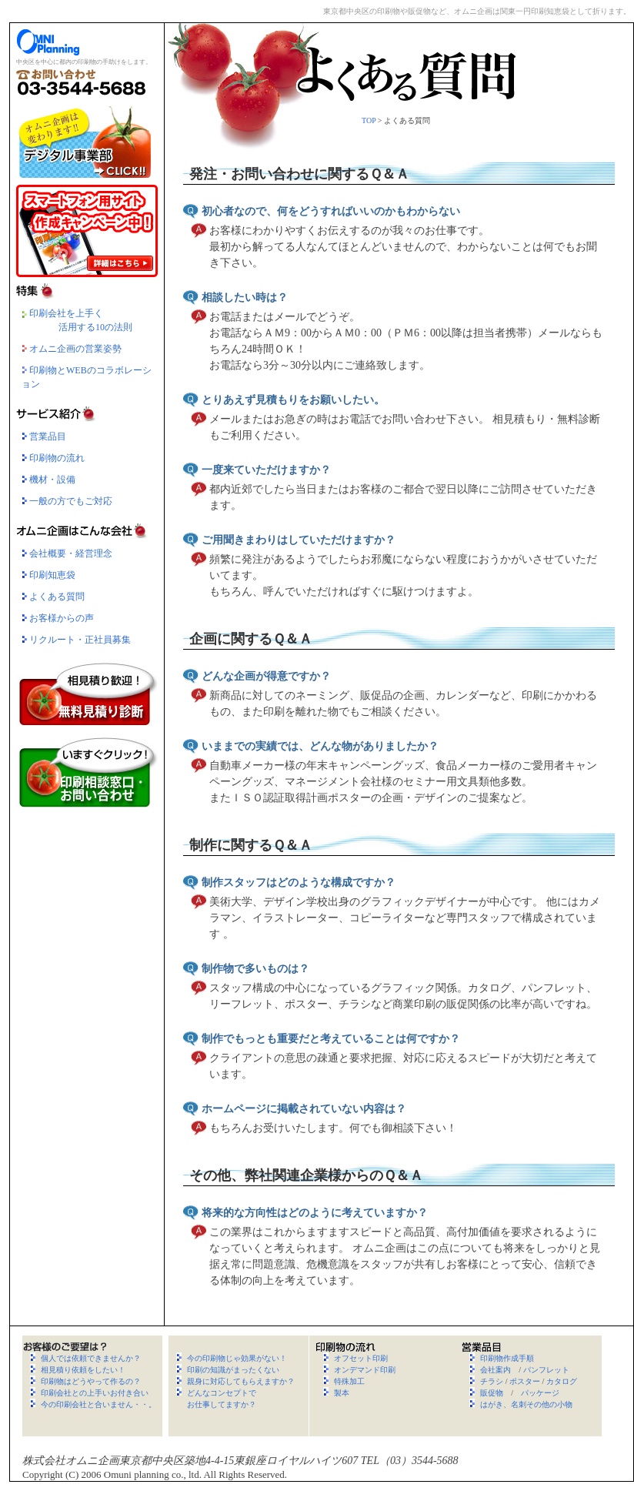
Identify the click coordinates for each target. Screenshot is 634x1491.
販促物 (491, 1393)
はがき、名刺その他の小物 (526, 1404)
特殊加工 (349, 1381)
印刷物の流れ (57, 458)
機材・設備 (52, 479)
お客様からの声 (61, 618)
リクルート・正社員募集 (80, 639)
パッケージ (540, 1393)
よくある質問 (57, 596)
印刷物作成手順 (507, 1358)
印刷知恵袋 (52, 575)
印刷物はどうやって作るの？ (91, 1381)
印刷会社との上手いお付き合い (94, 1393)
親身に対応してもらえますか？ (241, 1381)
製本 (341, 1393)
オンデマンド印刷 (364, 1370)
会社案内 (495, 1370)
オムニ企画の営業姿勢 (72, 348)
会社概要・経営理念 (70, 553)
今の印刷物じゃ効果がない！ (237, 1358)
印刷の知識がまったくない (233, 1370)
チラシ (491, 1381)
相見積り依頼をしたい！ (83, 1370)
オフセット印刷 (361, 1358)
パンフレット (546, 1370)
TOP (368, 120)
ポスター (524, 1381)
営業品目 (47, 436)
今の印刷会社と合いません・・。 (98, 1404)
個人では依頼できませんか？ (91, 1358)
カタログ (561, 1381)
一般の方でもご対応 (70, 501)
